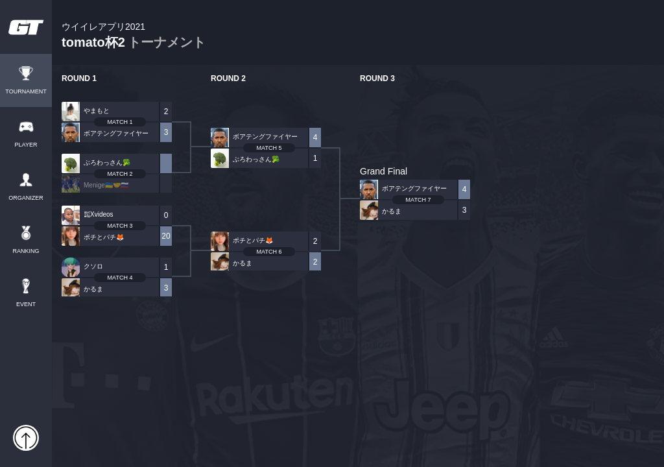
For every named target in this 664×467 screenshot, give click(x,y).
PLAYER (26, 145)
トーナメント (167, 42)
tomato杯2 (134, 36)
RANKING (25, 251)
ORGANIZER (25, 198)
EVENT (26, 304)
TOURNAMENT (25, 92)
